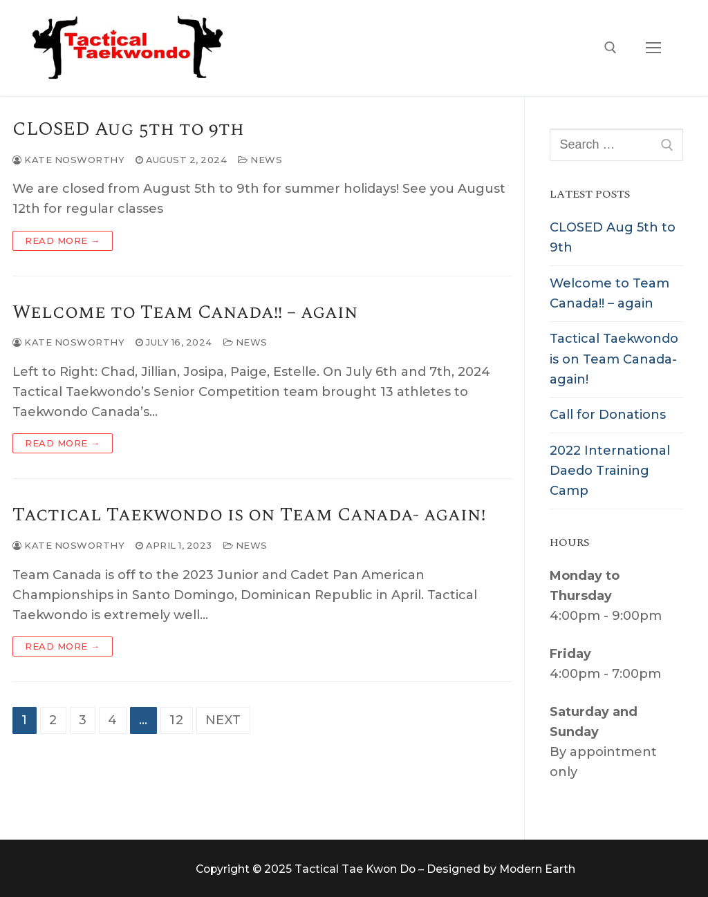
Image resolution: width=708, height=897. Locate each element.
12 (176, 720)
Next (223, 720)
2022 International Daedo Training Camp (610, 470)
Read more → (62, 240)
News (260, 159)
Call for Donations (608, 414)
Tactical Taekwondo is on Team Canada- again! (248, 515)
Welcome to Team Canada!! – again (185, 312)
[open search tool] (610, 47)
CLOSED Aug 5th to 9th (128, 129)
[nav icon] (653, 48)
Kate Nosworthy (68, 159)
